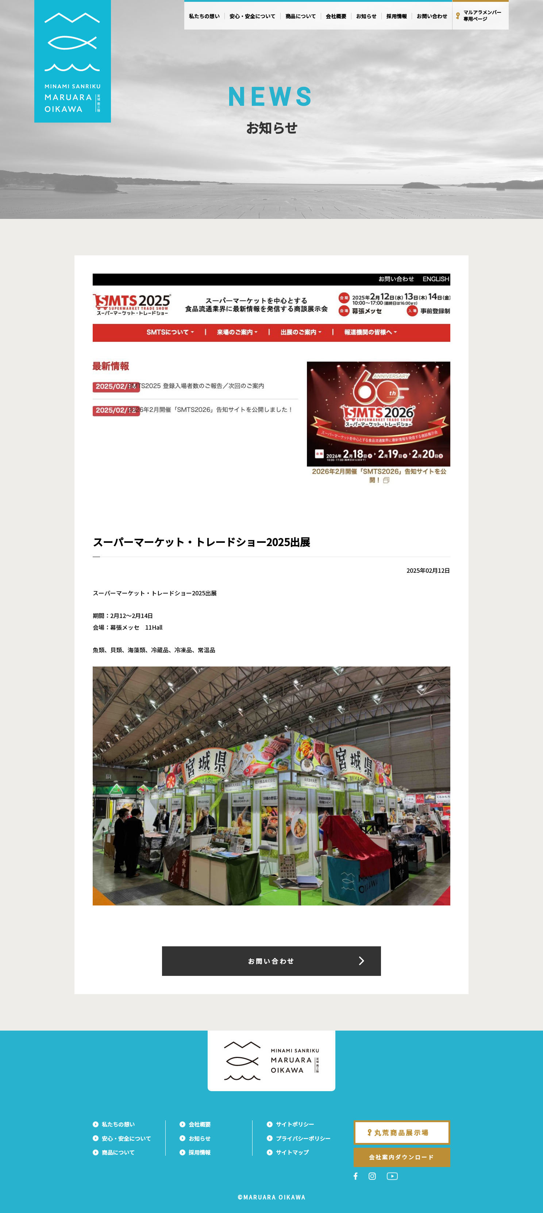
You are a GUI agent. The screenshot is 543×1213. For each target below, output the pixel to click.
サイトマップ (292, 1152)
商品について (300, 16)
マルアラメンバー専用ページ (482, 15)
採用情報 (396, 16)
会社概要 (336, 16)
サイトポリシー (295, 1124)
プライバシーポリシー (303, 1138)
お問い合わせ (432, 16)
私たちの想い (204, 16)
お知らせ (366, 16)
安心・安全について (253, 16)
